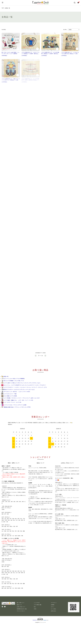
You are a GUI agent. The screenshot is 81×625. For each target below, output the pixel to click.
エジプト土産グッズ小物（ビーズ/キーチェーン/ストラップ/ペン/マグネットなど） (21, 382)
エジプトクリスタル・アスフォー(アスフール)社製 (13, 404)
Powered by (40, 619)
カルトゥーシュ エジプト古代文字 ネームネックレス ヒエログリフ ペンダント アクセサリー (23, 385)
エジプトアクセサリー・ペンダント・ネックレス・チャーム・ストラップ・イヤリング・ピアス (24, 387)
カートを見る (53, 608)
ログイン (52, 606)
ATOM (35, 608)
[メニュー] (2, 2)
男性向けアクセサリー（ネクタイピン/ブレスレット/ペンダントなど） (18, 389)
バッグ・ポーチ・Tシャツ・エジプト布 (11, 402)
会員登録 (52, 604)
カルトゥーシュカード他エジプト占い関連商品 (13, 378)
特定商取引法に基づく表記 (22, 608)
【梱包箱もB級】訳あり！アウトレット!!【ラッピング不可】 (16, 407)
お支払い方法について (21, 606)
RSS (35, 606)
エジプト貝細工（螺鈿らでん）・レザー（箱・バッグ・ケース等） (17, 400)
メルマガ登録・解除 (37, 604)
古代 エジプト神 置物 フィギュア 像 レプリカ (12, 380)
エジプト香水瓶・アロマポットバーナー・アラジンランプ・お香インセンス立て (20, 398)
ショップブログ (37, 602)
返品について (19, 604)
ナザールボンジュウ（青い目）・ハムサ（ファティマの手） (16, 391)
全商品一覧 (4, 376)
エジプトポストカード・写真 (8, 393)
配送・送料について (20, 602)
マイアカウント (54, 602)
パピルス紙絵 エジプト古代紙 (9, 395)
